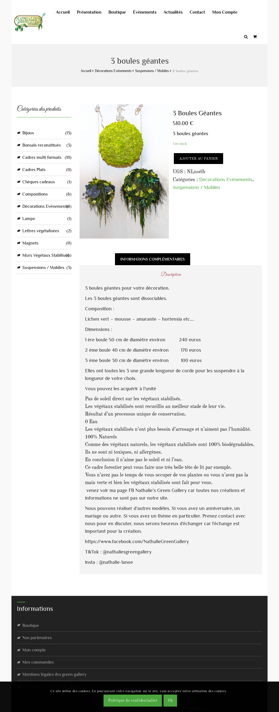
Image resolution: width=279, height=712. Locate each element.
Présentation (94, 12)
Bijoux (28, 132)
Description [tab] (97, 258)
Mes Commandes (38, 661)
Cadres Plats (34, 169)
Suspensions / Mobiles (152, 70)
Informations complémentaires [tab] (152, 258)
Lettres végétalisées (40, 230)
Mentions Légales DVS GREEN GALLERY (54, 673)
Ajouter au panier (198, 158)
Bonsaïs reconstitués (41, 144)
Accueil (68, 12)
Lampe (28, 218)
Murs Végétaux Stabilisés (45, 254)
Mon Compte (230, 12)
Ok (170, 700)
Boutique (122, 12)
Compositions (35, 193)
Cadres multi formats (41, 156)
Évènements (150, 12)
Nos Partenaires (37, 636)
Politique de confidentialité (132, 700)
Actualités (178, 12)
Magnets (30, 242)
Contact (203, 12)
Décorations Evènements (113, 70)
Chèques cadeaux (38, 181)
